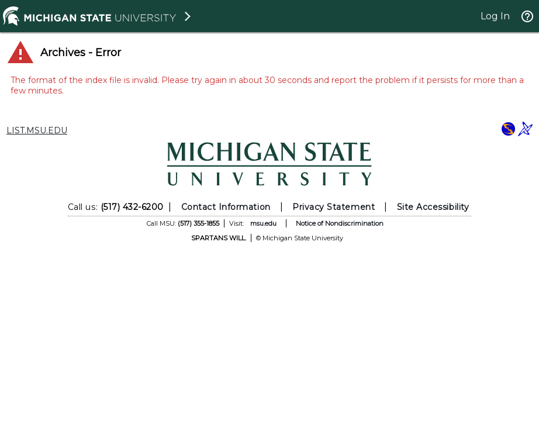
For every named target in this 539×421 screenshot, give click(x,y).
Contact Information (226, 207)
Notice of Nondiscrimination (339, 223)
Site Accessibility (433, 207)
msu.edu (263, 223)
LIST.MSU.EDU (36, 130)
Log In (495, 16)
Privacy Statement (333, 207)
